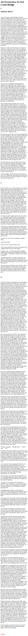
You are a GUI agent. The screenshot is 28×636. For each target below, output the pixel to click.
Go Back (3, 634)
